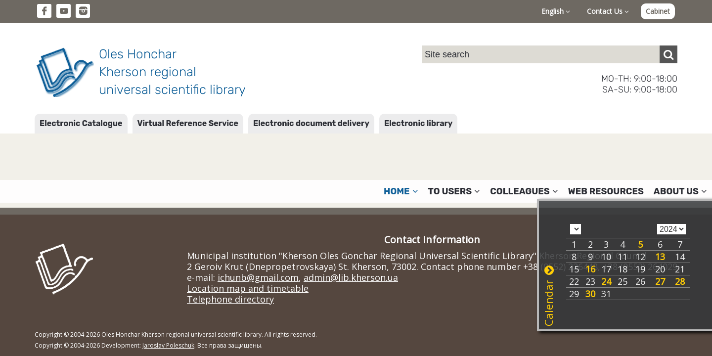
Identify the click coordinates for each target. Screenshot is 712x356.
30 (590, 294)
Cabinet (658, 11)
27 (660, 281)
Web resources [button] (606, 191)
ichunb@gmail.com (258, 277)
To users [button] (454, 191)
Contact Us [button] (608, 11)
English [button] (555, 11)
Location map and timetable (248, 288)
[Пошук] (668, 54)
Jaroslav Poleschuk (168, 345)
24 (606, 281)
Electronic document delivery (311, 123)
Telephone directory (230, 299)
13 (660, 257)
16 (590, 269)
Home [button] (401, 191)
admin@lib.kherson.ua (351, 277)
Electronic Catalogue (81, 123)
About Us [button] (680, 191)
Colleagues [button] (524, 191)
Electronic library (418, 123)
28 (680, 281)
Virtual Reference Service (187, 123)
